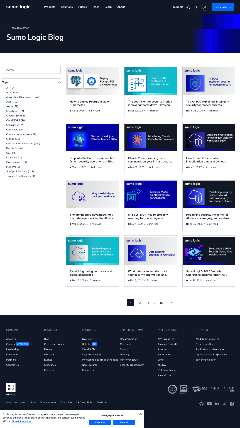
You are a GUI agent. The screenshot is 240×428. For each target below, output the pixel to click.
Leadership (12, 349)
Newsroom (12, 354)
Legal (34, 402)
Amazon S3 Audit (167, 344)
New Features (89, 364)
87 (161, 303)
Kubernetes (164, 354)
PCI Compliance (166, 370)
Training (124, 354)
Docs (96, 7)
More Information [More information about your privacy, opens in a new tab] (21, 421)
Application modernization (210, 349)
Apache (162, 349)
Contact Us (12, 364)
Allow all (123, 422)
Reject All (100, 422)
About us (11, 339)
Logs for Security (92, 354)
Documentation (128, 339)
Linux (161, 359)
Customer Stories (54, 344)
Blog (46, 339)
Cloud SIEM (88, 349)
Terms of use (66, 402)
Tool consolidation (206, 359)
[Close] (141, 414)
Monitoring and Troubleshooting (100, 359)
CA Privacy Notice (85, 402)
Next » (170, 302)
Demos (48, 349)
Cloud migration (205, 344)
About (121, 7)
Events (48, 359)
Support (178, 7)
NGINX (162, 364)
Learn (108, 7)
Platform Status (129, 359)
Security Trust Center (132, 364)
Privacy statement (48, 402)
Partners (11, 359)
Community (126, 344)
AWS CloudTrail (166, 339)
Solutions (67, 7)
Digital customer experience (211, 354)
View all (162, 375)
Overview (87, 339)
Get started (221, 7)
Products (49, 7)
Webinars (49, 354)
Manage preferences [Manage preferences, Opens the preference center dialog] (112, 415)
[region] (72, 419)
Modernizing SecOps (207, 339)
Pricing (82, 7)
